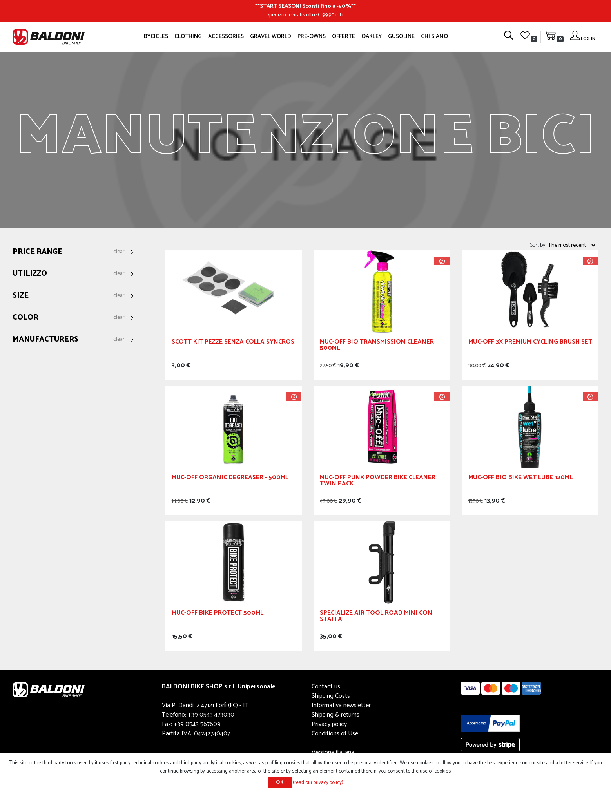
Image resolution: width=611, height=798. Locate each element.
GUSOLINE (401, 36)
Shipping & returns (335, 714)
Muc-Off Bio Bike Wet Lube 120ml (520, 478)
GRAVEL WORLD (270, 36)
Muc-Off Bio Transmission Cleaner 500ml (377, 346)
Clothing (188, 36)
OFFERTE (343, 36)
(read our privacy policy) (318, 782)
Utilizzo (30, 274)
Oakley (371, 36)
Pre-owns (311, 36)
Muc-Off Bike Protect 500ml (217, 614)
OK (280, 782)
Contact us (326, 686)
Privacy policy (329, 724)
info (339, 15)
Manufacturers (45, 340)
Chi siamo (434, 36)
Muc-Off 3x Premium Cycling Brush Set (530, 343)
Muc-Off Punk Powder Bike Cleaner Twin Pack (377, 481)
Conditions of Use (335, 733)
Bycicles (156, 36)
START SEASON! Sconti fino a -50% (305, 6)
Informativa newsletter (341, 705)
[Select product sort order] (571, 245)
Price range (37, 252)
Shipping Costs (331, 696)
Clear (119, 252)
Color (25, 318)
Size (21, 296)
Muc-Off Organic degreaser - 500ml (230, 478)
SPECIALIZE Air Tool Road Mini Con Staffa (376, 617)
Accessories (226, 36)
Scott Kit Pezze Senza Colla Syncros (233, 343)
